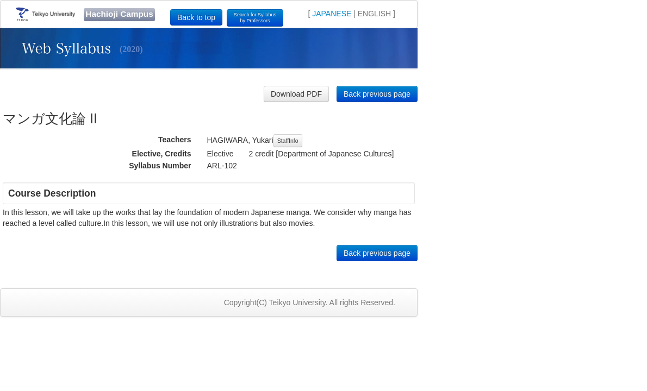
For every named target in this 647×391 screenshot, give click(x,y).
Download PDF (296, 94)
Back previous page (377, 94)
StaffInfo (287, 140)
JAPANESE (331, 13)
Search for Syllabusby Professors (255, 17)
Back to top (196, 17)
